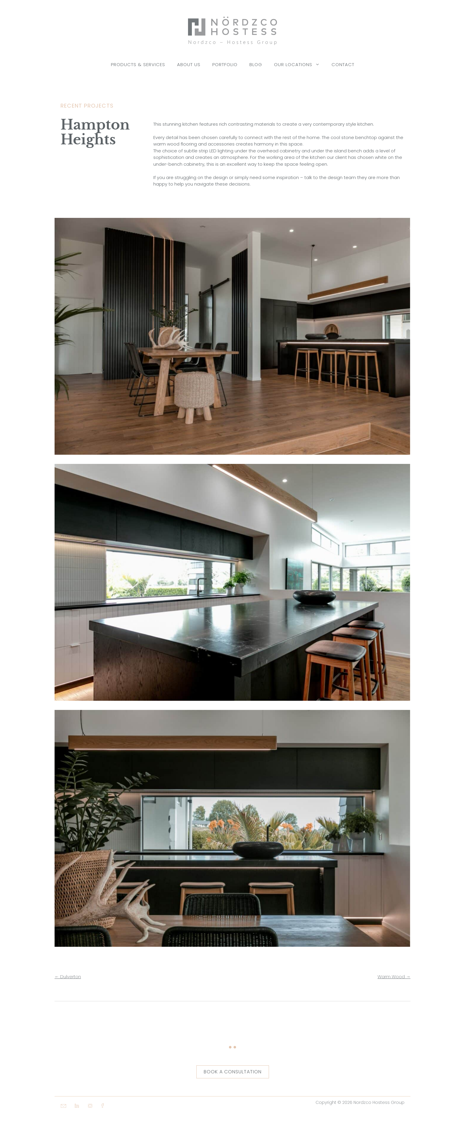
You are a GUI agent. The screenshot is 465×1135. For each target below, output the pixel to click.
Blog (255, 64)
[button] (60, 1123)
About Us (188, 64)
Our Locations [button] (300, 65)
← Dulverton (68, 976)
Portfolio (225, 64)
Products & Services (138, 64)
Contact (343, 64)
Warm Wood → (394, 976)
